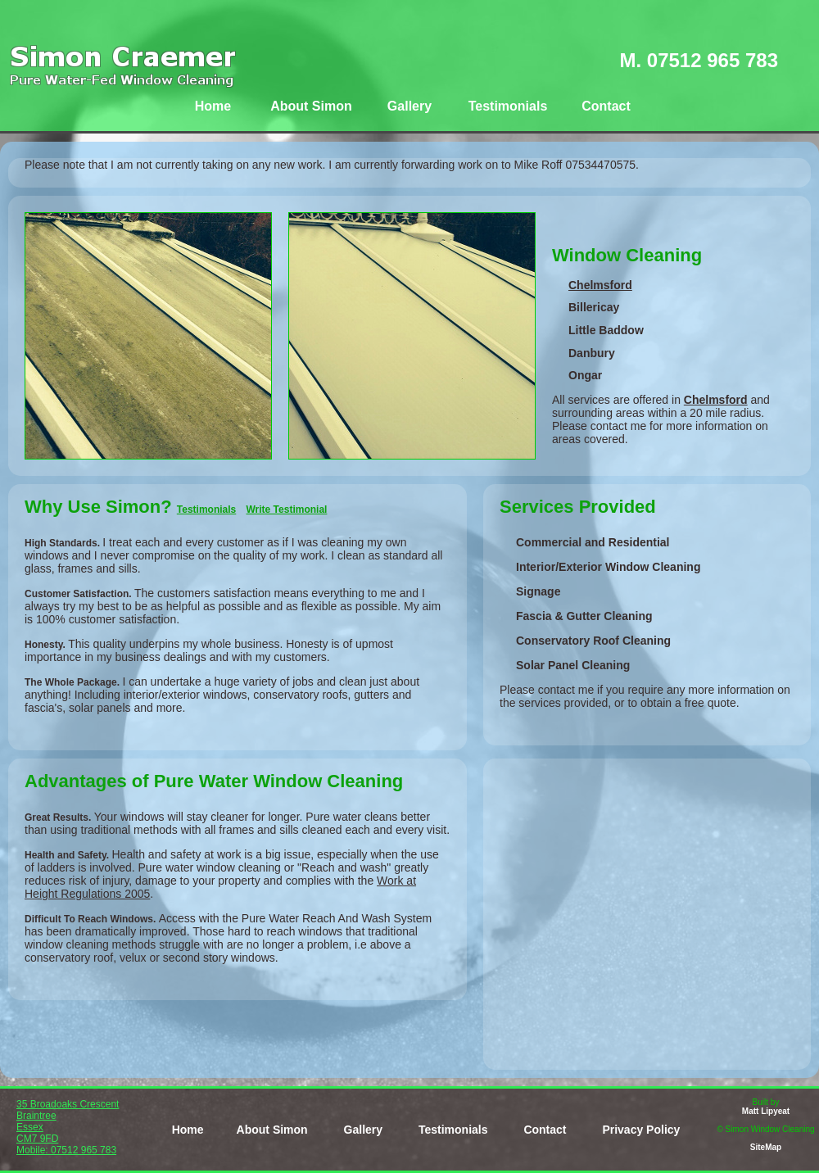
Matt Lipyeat (766, 1111)
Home (213, 106)
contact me (618, 426)
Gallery (409, 106)
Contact (606, 106)
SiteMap (765, 1147)
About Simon (311, 106)
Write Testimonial (287, 509)
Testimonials (508, 106)
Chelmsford (600, 285)
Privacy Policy (641, 1129)
